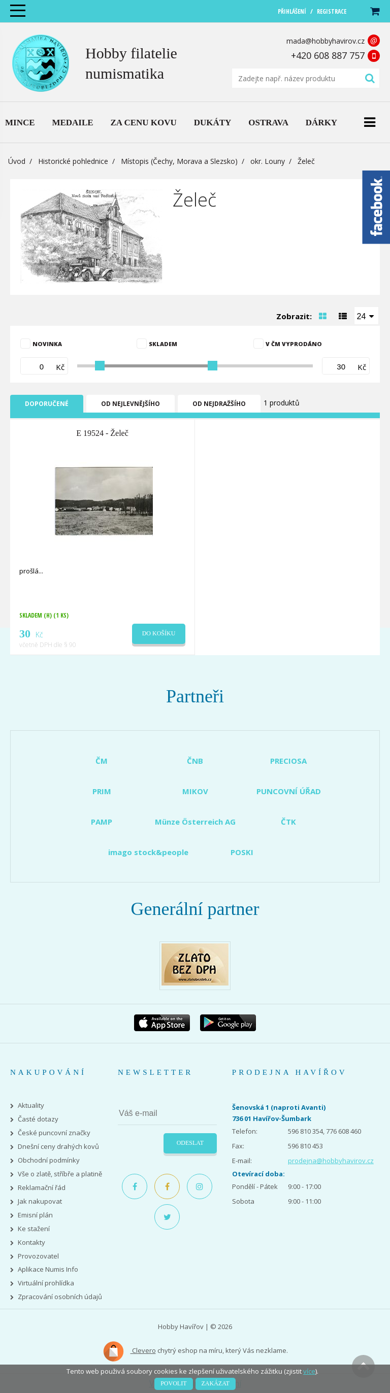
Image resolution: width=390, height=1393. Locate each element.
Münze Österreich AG (195, 822)
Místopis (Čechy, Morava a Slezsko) (179, 161)
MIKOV (195, 791)
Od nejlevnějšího (130, 403)
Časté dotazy (38, 1119)
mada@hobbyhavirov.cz (325, 41)
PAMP (101, 822)
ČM (101, 761)
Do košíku (159, 633)
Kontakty (31, 1242)
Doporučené (47, 403)
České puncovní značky (54, 1133)
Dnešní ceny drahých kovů (58, 1146)
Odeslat (190, 1142)
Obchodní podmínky (49, 1160)
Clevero (129, 1351)
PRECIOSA (288, 761)
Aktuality (31, 1105)
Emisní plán (35, 1215)
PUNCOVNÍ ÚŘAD (288, 791)
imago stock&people (148, 852)
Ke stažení (34, 1229)
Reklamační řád (42, 1188)
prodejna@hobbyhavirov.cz (331, 1160)
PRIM (101, 791)
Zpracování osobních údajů (60, 1297)
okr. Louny (267, 161)
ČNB (195, 761)
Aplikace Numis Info (48, 1269)
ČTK (288, 822)
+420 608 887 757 (328, 55)
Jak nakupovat (40, 1201)
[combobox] (366, 316)
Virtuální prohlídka (46, 1283)
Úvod (16, 161)
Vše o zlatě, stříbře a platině (60, 1174)
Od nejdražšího (219, 403)
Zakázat (216, 1383)
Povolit (173, 1383)
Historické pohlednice (73, 161)
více (309, 1371)
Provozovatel (38, 1256)
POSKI (242, 852)
